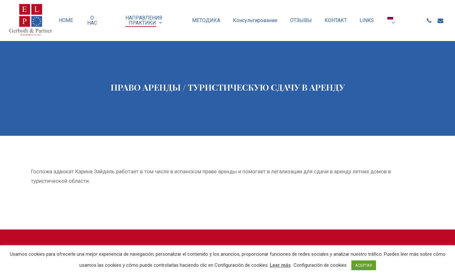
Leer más (280, 265)
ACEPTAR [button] (363, 265)
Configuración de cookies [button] (320, 265)
